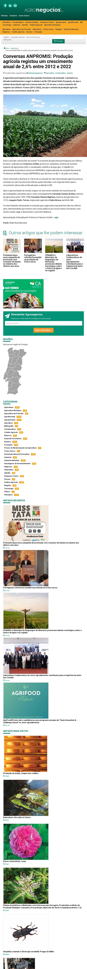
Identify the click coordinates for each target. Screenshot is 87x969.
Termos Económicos (33, 37)
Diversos (7, 435)
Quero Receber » (43, 330)
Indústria (16, 25)
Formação (38, 32)
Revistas (4, 16)
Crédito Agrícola (18, 32)
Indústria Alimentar (71, 29)
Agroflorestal (73, 22)
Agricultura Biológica (52, 25)
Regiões (6, 37)
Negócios (6, 32)
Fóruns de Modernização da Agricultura (20, 448)
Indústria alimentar (11, 460)
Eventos (29, 32)
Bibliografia (7, 40)
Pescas (7, 479)
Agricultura (14, 48)
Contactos (13, 16)
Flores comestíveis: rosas (14, 861)
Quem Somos (24, 16)
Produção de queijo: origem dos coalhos (21, 773)
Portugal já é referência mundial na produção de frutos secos (32, 258)
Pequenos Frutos (47, 22)
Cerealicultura (17, 22)
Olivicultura (37, 29)
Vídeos (7, 492)
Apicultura (7, 29)
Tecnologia (7, 25)
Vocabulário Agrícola (18, 37)
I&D (81, 22)
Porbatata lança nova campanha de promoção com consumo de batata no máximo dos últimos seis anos (12, 260)
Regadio (58, 29)
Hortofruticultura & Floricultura (16, 454)
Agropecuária (61, 22)
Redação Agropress (35, 73)
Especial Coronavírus (13, 439)
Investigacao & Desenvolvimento (17, 464)
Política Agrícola (36, 25)
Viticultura (7, 22)
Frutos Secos (48, 29)
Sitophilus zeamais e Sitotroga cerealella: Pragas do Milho (28, 951)
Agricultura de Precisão (21, 29)
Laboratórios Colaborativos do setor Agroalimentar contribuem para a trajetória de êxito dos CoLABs (74, 261)
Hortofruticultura (32, 22)
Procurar (58, 41)
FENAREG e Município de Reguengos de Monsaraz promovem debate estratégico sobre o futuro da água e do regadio (53, 263)
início (6, 48)
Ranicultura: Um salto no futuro (17, 817)
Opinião (25, 25)
